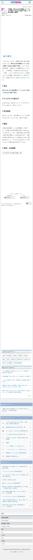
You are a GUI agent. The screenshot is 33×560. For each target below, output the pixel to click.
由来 (4, 355)
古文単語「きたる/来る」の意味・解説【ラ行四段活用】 (17, 438)
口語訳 (14, 355)
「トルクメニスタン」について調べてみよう (16, 449)
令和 (4, 362)
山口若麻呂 (9, 362)
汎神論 (7, 442)
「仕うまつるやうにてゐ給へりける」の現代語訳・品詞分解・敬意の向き (15, 475)
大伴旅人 (26, 355)
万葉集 (19, 355)
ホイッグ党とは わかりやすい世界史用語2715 (17, 431)
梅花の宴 (13, 359)
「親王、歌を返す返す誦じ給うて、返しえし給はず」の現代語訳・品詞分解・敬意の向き (15, 500)
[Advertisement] (16, 33)
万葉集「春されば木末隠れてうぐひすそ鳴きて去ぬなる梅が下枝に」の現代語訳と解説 (15, 410)
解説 (4, 359)
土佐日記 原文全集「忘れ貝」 (9, 479)
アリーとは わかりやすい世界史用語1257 (12, 471)
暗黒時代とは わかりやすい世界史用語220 (16, 452)
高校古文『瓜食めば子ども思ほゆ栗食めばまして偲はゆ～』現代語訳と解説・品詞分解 (15, 487)
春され (4, 90)
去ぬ (5, 92)
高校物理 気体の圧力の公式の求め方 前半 (16, 427)
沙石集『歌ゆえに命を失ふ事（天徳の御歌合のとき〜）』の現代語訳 (13, 505)
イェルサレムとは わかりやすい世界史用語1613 (13, 496)
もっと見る (29, 395)
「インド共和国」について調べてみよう (15, 446)
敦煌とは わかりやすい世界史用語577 (11, 483)
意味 (8, 359)
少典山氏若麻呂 (17, 362)
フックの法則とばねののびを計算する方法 (16, 434)
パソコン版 (20, 551)
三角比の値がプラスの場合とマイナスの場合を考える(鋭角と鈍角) (14, 467)
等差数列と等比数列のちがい (12, 456)
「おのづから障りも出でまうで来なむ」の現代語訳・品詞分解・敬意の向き (17, 423)
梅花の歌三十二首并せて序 (23, 359)
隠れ (16, 90)
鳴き (28, 90)
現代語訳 (9, 355)
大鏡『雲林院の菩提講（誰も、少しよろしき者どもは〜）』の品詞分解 (14, 492)
